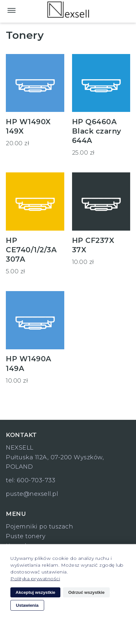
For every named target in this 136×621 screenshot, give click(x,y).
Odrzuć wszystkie (86, 592)
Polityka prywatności (35, 579)
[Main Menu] (11, 9)
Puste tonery (25, 536)
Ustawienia (27, 605)
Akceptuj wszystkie (35, 592)
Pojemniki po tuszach (39, 526)
